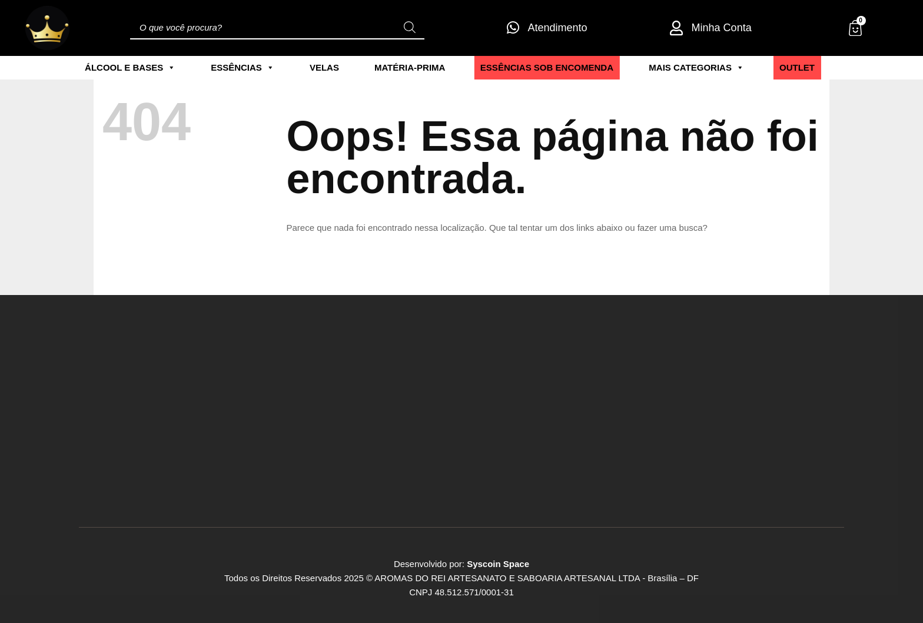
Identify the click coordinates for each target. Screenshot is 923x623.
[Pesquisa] (409, 27)
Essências (242, 67)
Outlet (797, 67)
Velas (324, 67)
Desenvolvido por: (461, 564)
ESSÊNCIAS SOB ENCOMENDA (546, 67)
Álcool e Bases (130, 67)
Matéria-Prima (410, 67)
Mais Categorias (696, 67)
